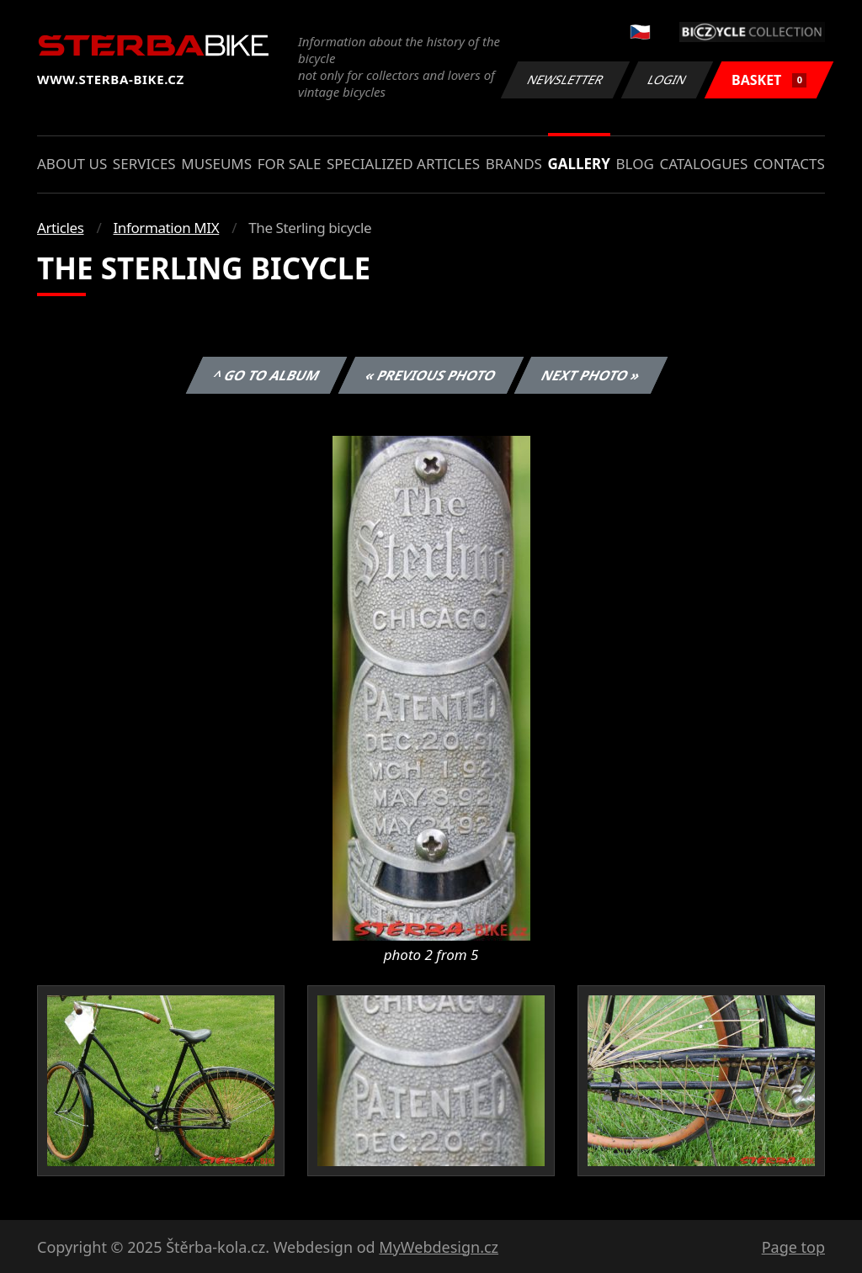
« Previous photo (431, 375)
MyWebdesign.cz (438, 1247)
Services (144, 163)
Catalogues (703, 163)
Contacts (789, 163)
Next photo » (591, 375)
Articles (60, 227)
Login (667, 80)
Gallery (579, 163)
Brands (514, 163)
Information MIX (166, 227)
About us (72, 163)
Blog (635, 163)
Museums (216, 163)
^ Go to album (266, 375)
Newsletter (565, 80)
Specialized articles (403, 163)
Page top (793, 1247)
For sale (290, 163)
